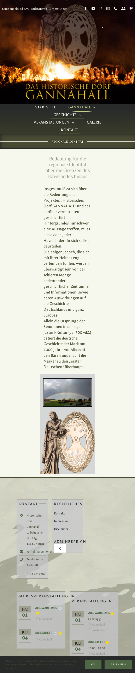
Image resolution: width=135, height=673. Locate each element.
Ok (93, 664)
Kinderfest (43, 633)
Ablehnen (118, 664)
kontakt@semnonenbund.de (45, 551)
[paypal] (131, 8)
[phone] (115, 8)
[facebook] (85, 8)
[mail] (108, 8)
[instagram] (100, 8)
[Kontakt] (123, 8)
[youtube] (93, 8)
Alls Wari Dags (46, 608)
